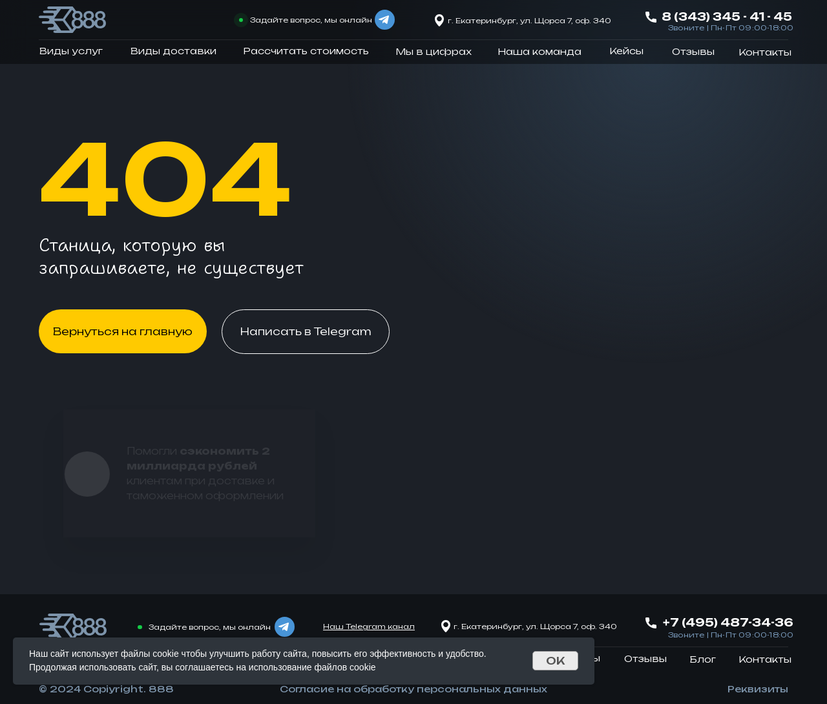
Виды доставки (173, 50)
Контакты (764, 52)
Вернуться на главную (123, 331)
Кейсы (626, 50)
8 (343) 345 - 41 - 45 (727, 16)
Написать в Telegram (306, 331)
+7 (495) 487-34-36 (728, 622)
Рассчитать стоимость (306, 50)
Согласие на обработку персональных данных (413, 688)
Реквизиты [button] (758, 688)
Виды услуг (71, 50)
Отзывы (693, 51)
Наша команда (539, 51)
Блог (703, 659)
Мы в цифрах (433, 51)
